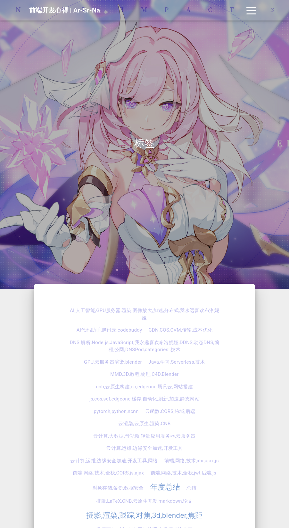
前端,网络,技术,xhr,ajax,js (191, 461)
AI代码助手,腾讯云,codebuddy (109, 330)
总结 (191, 488)
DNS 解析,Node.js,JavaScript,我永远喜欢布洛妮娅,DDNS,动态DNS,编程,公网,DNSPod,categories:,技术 (144, 346)
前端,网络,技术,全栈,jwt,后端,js (184, 473)
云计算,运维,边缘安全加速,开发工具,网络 (114, 461)
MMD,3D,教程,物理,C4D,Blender (144, 374)
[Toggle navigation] (251, 10)
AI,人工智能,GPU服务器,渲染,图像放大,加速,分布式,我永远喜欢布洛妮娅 (144, 314)
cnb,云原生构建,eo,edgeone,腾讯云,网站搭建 (144, 387)
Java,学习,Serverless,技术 (176, 362)
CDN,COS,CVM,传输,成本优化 (181, 330)
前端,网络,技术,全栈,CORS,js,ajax (108, 473)
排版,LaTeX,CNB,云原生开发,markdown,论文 (144, 501)
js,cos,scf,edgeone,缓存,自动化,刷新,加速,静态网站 (144, 399)
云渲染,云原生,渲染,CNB (144, 423)
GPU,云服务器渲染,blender (113, 362)
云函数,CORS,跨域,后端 (170, 411)
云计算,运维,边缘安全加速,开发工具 (144, 448)
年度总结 (165, 487)
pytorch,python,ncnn (116, 411)
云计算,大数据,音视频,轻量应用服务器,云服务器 (144, 436)
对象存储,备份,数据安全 (118, 488)
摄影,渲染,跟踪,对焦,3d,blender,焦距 (144, 515)
